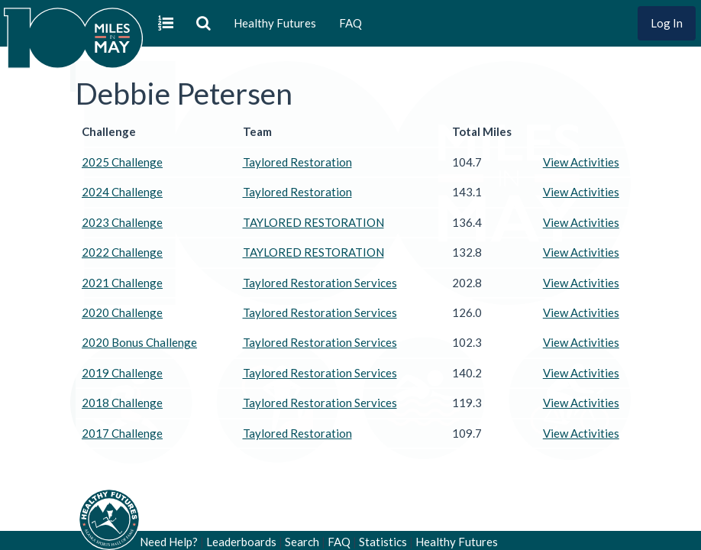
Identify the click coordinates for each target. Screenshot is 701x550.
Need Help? (169, 541)
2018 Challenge (122, 402)
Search (302, 541)
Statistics (383, 541)
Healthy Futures (275, 23)
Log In (667, 23)
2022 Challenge (122, 252)
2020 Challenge (122, 312)
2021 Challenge (122, 283)
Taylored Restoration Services (320, 283)
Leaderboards (241, 541)
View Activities (581, 162)
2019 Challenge (122, 373)
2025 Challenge (122, 162)
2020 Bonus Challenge (139, 342)
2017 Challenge (122, 433)
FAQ (350, 23)
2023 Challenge (122, 222)
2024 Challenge (122, 192)
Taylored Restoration (297, 162)
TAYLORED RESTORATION (313, 222)
